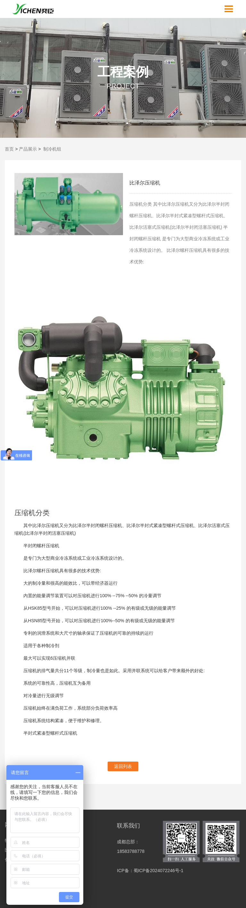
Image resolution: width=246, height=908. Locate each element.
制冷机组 (52, 149)
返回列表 (123, 766)
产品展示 (28, 149)
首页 (9, 149)
